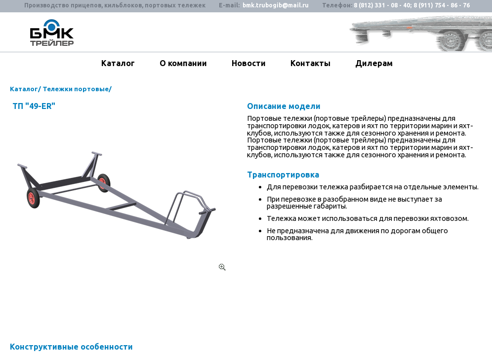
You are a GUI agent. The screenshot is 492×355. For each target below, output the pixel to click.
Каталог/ (25, 89)
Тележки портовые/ (77, 89)
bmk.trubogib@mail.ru (276, 5)
